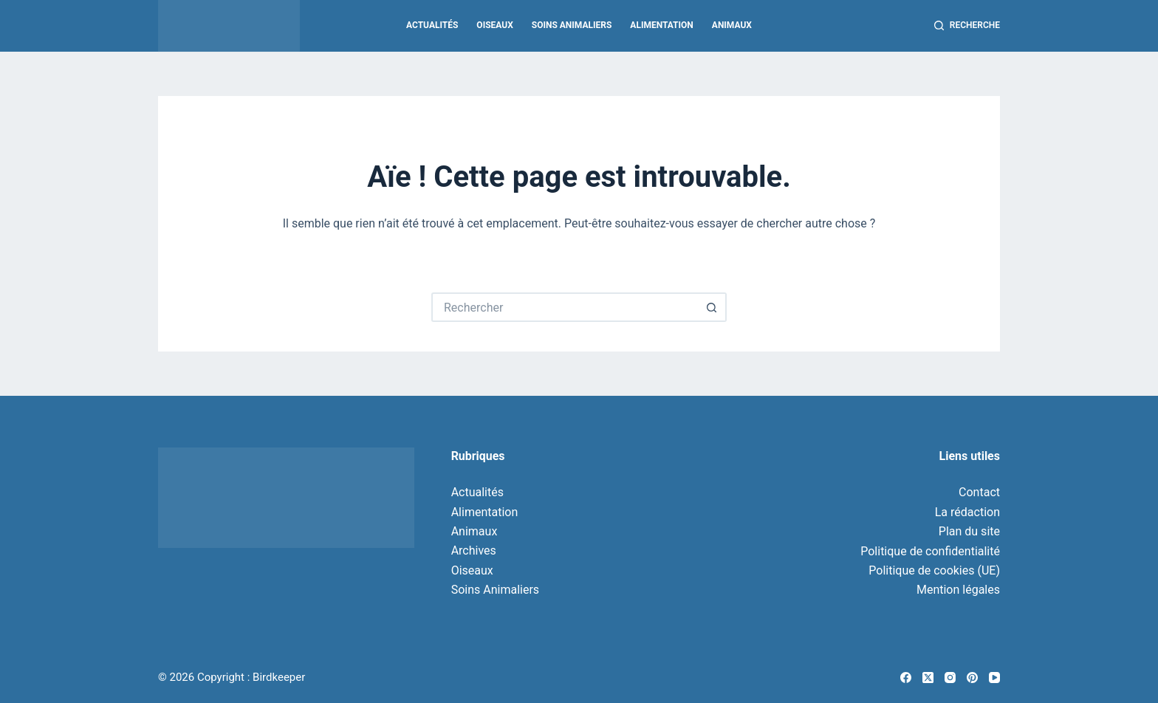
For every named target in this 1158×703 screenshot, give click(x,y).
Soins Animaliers (572, 25)
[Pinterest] (972, 677)
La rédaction (967, 512)
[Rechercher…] (564, 307)
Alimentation (661, 25)
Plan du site (969, 531)
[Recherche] (967, 25)
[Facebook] (905, 677)
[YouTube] (994, 677)
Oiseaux (494, 25)
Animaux (732, 25)
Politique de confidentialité (930, 551)
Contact (979, 492)
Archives (473, 550)
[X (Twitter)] (927, 677)
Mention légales (958, 590)
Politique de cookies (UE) (934, 570)
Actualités (432, 25)
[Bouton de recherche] (712, 307)
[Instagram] (950, 677)
